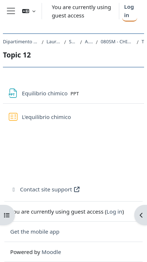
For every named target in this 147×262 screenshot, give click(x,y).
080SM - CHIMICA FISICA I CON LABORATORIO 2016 (117, 41)
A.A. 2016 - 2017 (89, 41)
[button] (29, 11)
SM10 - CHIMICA (73, 41)
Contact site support (45, 189)
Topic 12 (143, 41)
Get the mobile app (34, 231)
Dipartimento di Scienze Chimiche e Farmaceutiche (21, 41)
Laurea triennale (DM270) (54, 41)
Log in (129, 11)
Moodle (51, 251)
